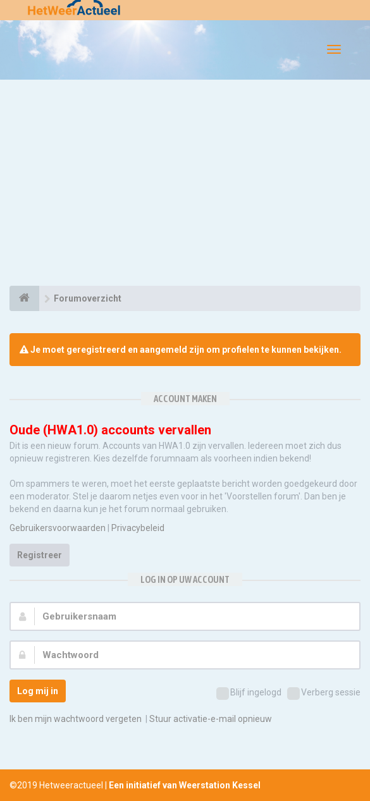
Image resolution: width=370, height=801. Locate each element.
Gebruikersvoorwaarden (57, 528)
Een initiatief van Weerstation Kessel (185, 785)
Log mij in (37, 691)
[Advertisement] (185, 184)
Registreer (39, 555)
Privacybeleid (137, 528)
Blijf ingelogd (248, 693)
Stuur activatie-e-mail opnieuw (210, 719)
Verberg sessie (324, 693)
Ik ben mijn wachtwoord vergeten (75, 719)
